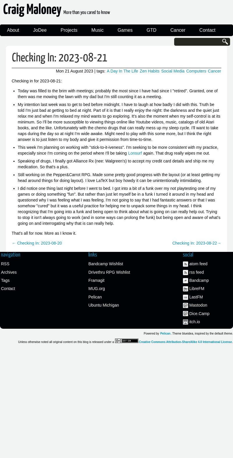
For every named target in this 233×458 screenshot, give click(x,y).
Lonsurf (135, 153)
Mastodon (198, 305)
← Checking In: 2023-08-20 (37, 243)
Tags (5, 280)
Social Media (172, 71)
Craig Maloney (56, 11)
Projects (69, 30)
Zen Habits (150, 71)
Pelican (95, 297)
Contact (208, 30)
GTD (151, 30)
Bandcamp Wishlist (106, 263)
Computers (196, 71)
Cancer (178, 30)
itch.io (194, 321)
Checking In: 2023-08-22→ (196, 243)
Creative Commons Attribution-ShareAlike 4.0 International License (185, 342)
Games (125, 30)
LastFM (196, 297)
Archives (9, 272)
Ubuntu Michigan (104, 305)
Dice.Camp (199, 313)
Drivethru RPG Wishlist (109, 272)
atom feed (198, 263)
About (13, 30)
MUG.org (97, 288)
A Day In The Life (122, 71)
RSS (5, 263)
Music (97, 30)
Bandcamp (199, 280)
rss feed (196, 272)
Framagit (97, 280)
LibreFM (196, 288)
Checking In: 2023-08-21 (59, 58)
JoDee (40, 30)
